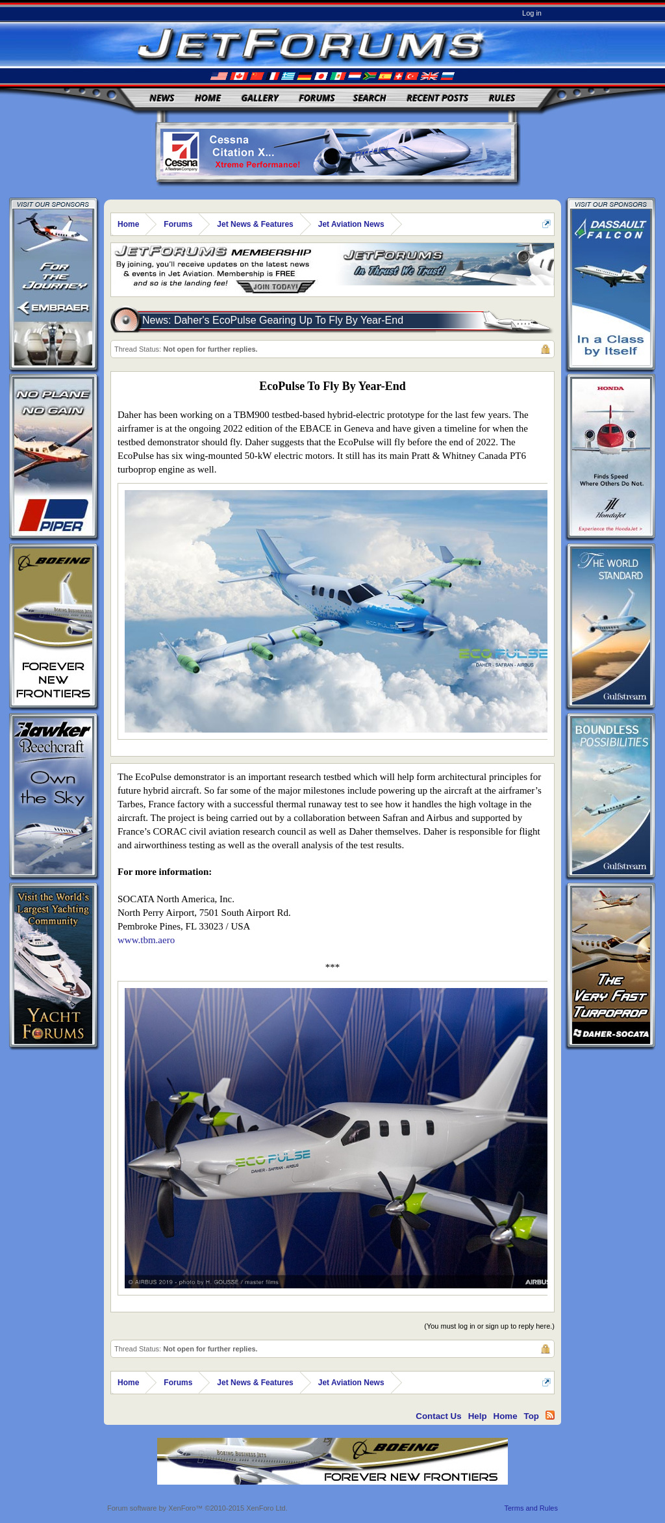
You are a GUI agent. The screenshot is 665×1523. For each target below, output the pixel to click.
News (162, 98)
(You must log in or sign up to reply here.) (489, 1326)
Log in (532, 13)
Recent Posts (437, 98)
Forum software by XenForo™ (197, 1508)
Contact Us (438, 1416)
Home (208, 98)
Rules (502, 98)
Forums (317, 98)
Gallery (260, 98)
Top (531, 1416)
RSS (550, 1415)
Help (477, 1416)
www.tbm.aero (146, 940)
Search (369, 98)
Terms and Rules (531, 1508)
